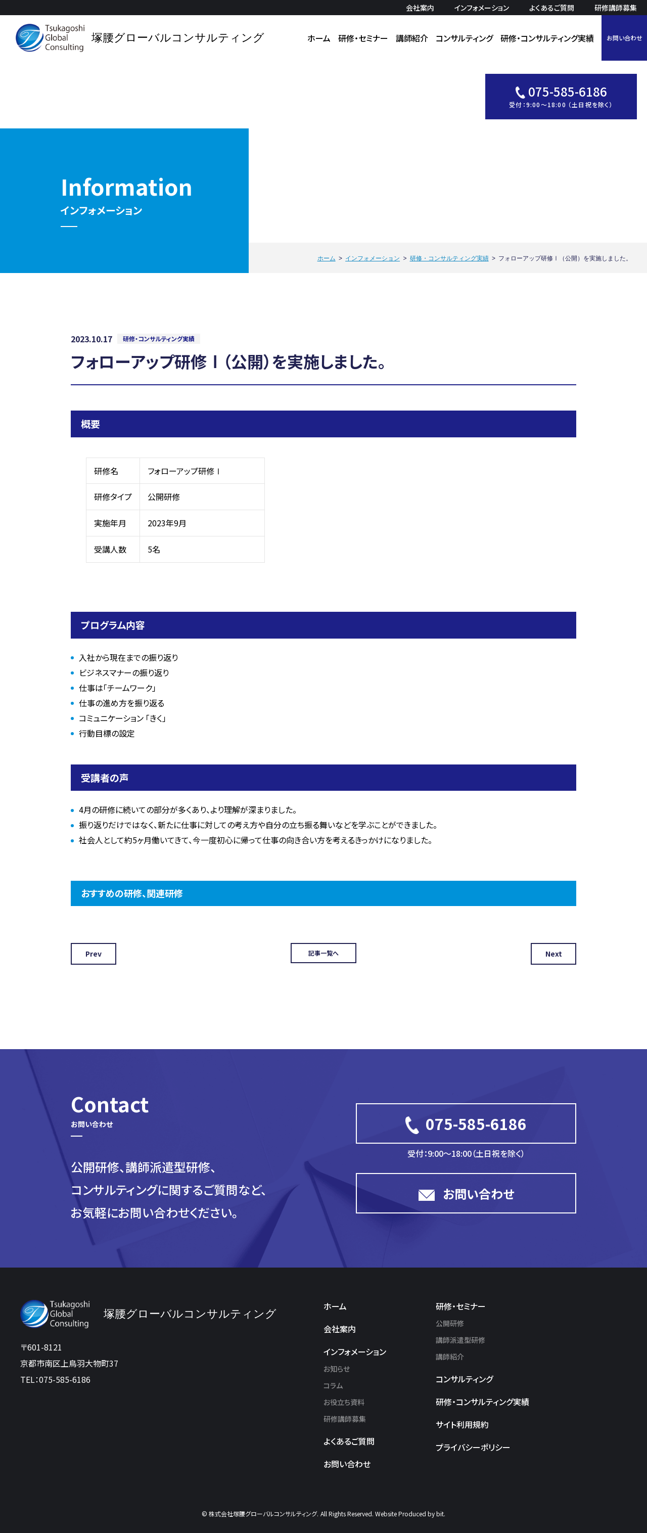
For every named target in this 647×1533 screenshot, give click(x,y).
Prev (93, 954)
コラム (333, 1385)
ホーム (319, 38)
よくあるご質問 (551, 8)
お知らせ (337, 1369)
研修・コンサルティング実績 (547, 38)
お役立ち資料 (344, 1402)
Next (553, 954)
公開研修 (450, 1323)
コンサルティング (464, 38)
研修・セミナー (363, 38)
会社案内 (420, 8)
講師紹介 (412, 38)
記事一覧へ (323, 953)
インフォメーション (481, 8)
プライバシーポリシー (473, 1447)
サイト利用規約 (462, 1424)
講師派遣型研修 (460, 1340)
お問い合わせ (624, 37)
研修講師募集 (615, 8)
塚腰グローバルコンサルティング (177, 37)
